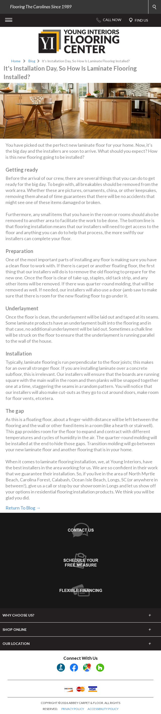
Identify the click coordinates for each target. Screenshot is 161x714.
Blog (31, 61)
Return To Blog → (23, 508)
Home (15, 61)
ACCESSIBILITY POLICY (103, 709)
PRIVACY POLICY (72, 709)
